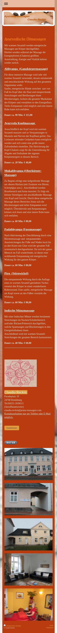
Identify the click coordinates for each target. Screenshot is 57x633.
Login (51, 625)
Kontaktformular (12, 428)
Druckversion (9, 625)
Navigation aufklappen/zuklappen (28, 4)
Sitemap (18, 625)
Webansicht (49, 627)
